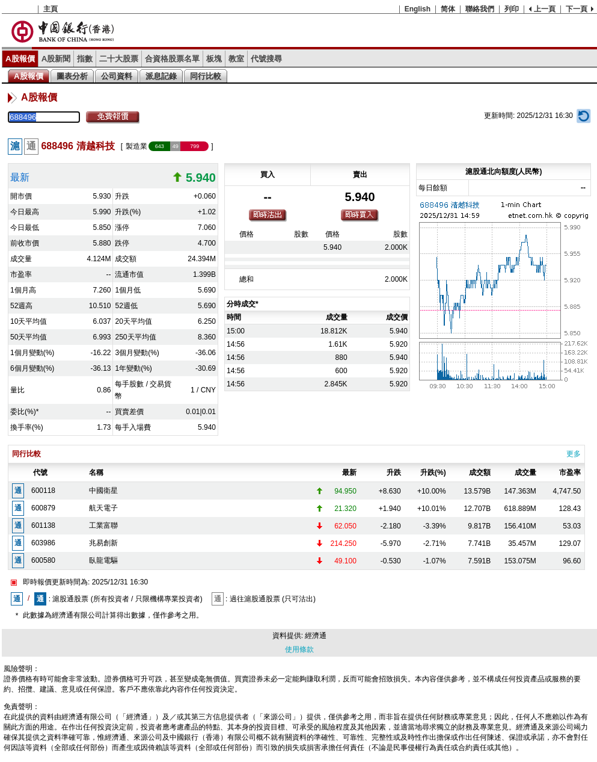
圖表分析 (72, 76)
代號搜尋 (266, 58)
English (417, 9)
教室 (236, 58)
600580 (43, 560)
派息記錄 (161, 76)
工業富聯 (103, 525)
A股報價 (20, 58)
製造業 (136, 146)
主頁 (50, 9)
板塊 (214, 58)
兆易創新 (103, 543)
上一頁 (545, 9)
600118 (43, 490)
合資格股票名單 (172, 58)
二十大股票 (118, 58)
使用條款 (299, 649)
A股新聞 (56, 58)
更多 (573, 454)
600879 (43, 508)
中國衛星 (103, 490)
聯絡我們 (479, 9)
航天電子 (103, 508)
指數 (85, 58)
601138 (43, 525)
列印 (511, 9)
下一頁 (576, 9)
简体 (448, 9)
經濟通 (315, 635)
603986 (43, 543)
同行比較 (205, 76)
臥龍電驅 (103, 560)
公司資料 (116, 76)
